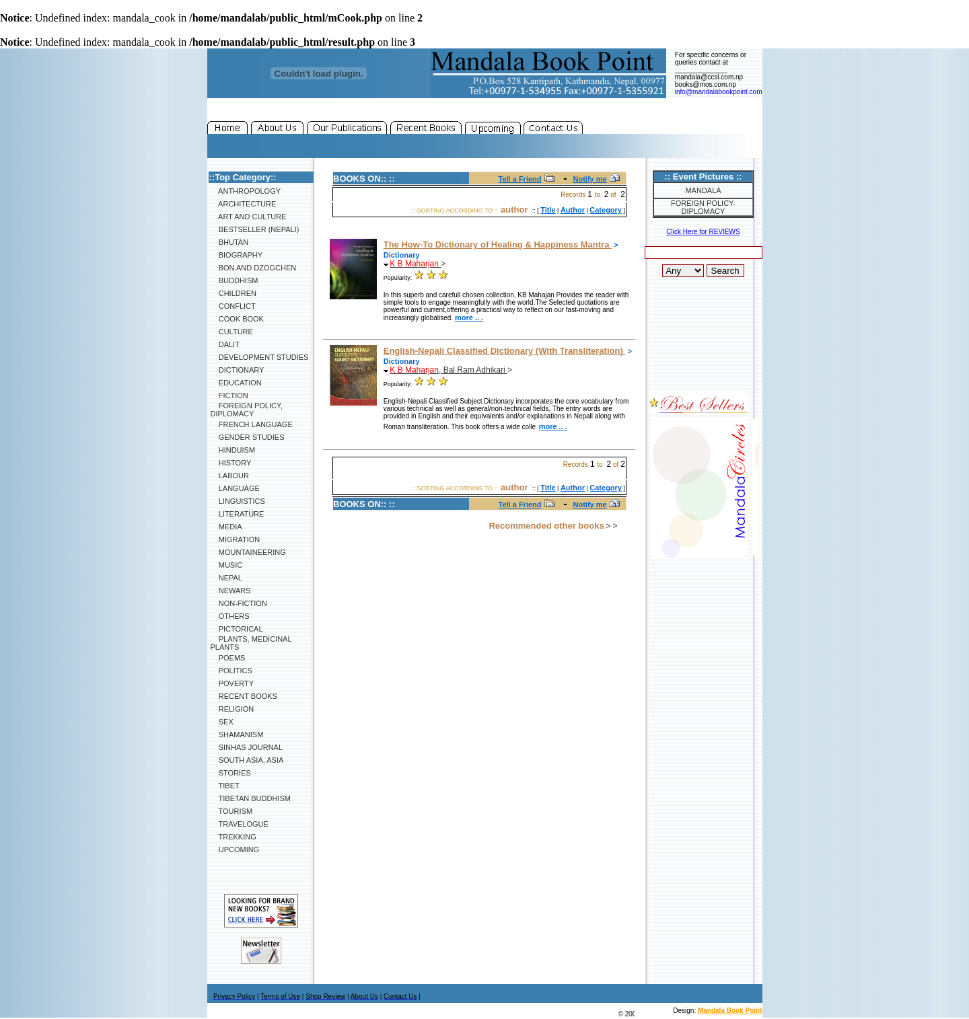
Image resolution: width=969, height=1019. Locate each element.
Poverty (232, 683)
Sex (222, 722)
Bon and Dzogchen (254, 268)
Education (236, 383)
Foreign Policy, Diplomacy (247, 410)
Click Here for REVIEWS (703, 231)
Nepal (226, 578)
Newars (231, 591)
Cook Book (237, 319)
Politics (231, 671)
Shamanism (237, 734)
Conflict (233, 306)
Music (227, 565)
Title (547, 210)
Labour (230, 475)
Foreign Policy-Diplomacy (703, 207)
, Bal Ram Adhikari (448, 370)
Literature (237, 514)
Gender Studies (248, 437)
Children (233, 293)
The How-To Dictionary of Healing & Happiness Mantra (498, 244)
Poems (228, 658)
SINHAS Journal (247, 747)
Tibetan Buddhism (251, 798)
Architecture (244, 204)
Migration (235, 539)
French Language (252, 424)
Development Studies (260, 357)
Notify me (590, 179)
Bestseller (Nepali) (255, 229)
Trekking (233, 837)
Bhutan (230, 242)
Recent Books (244, 696)
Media (226, 527)
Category (605, 210)
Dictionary (237, 370)
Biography (237, 255)
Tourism (232, 811)
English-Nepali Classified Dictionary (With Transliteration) (505, 351)
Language (235, 488)
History (231, 463)
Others (230, 616)
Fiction (229, 395)
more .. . (469, 317)
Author (573, 210)
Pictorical (237, 629)
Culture (232, 332)
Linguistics (238, 501)
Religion (232, 709)
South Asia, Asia (247, 760)
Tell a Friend (520, 179)
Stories (231, 773)
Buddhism (234, 280)
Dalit (225, 344)
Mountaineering (248, 552)
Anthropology (246, 191)
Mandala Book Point (730, 1010)
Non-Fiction (239, 603)
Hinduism (233, 450)
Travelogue (239, 824)
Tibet (225, 786)
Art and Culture (249, 217)
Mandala (703, 190)
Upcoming (235, 849)
